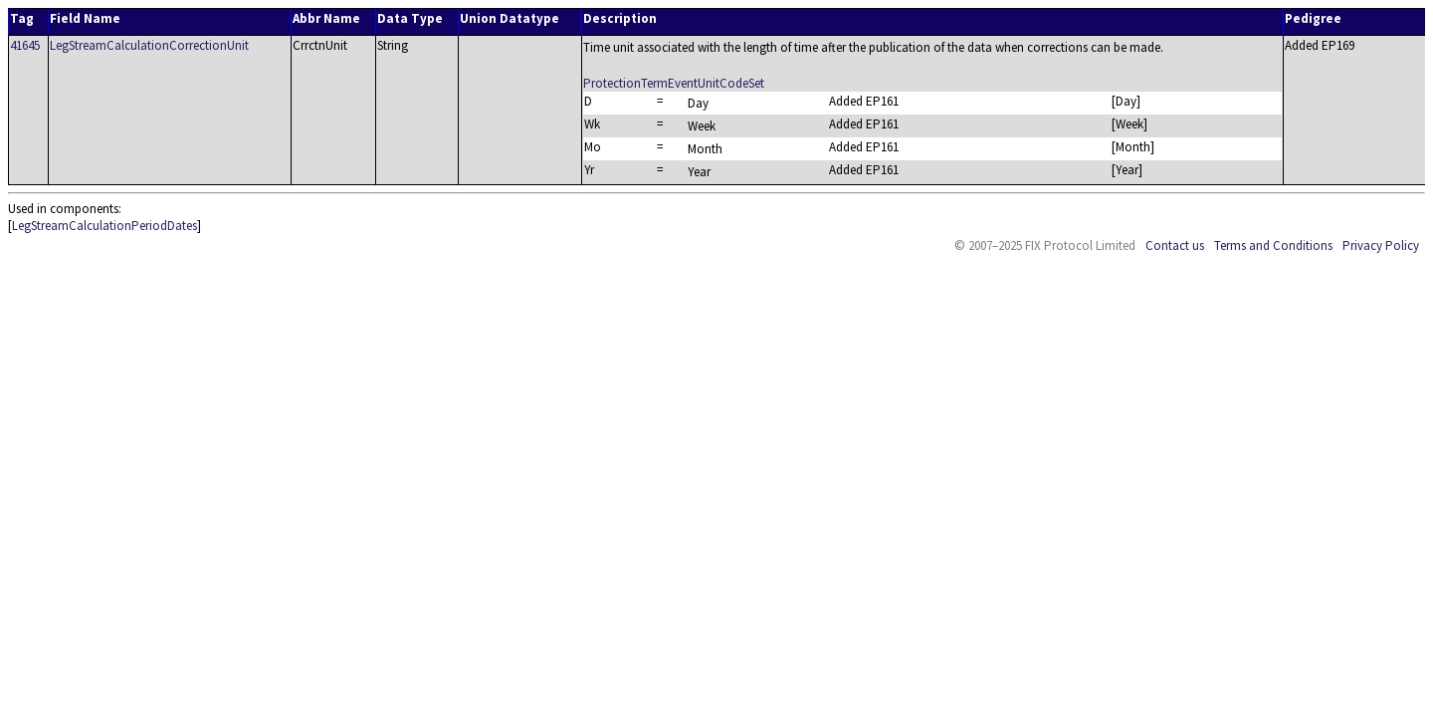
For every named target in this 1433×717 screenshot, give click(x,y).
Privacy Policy (1380, 245)
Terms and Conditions (1273, 245)
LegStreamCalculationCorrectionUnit (149, 45)
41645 (25, 45)
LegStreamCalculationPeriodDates (104, 225)
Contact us (1174, 245)
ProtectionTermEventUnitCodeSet (673, 83)
